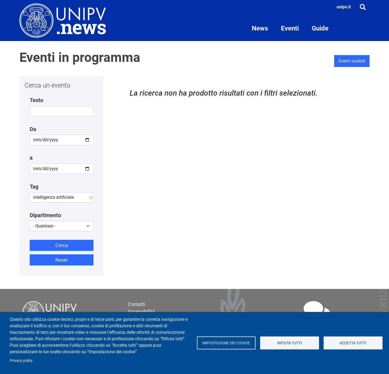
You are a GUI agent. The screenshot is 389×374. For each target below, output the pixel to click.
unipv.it (344, 6)
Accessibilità (141, 311)
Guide (320, 28)
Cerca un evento (47, 85)
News (260, 28)
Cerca (61, 245)
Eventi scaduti (351, 60)
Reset (61, 260)
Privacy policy (21, 360)
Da (33, 129)
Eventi (290, 28)
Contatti (136, 304)
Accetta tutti (353, 343)
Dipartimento (45, 215)
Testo (36, 100)
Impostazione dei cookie (226, 343)
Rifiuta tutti (289, 343)
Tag (34, 186)
